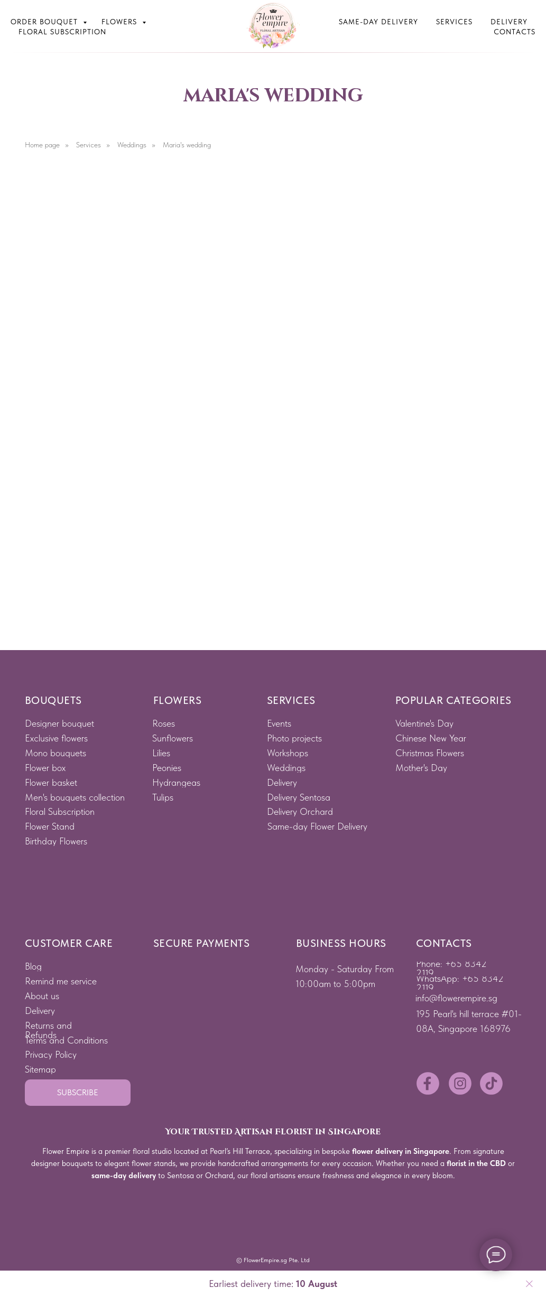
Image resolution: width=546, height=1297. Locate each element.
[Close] (529, 1284)
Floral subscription (62, 31)
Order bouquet (45, 21)
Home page (42, 144)
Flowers (120, 21)
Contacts (514, 31)
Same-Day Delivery (378, 21)
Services (454, 21)
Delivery (509, 21)
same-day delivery (123, 1175)
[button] (78, 1092)
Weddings (131, 144)
